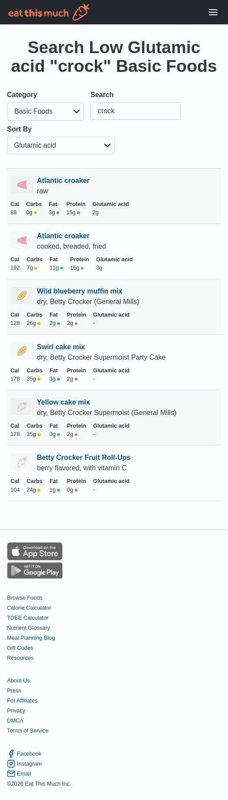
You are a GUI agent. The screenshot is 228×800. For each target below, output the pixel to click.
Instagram (24, 763)
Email (19, 774)
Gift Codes (20, 648)
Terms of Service (27, 730)
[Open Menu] (213, 12)
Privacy (16, 710)
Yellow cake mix (64, 402)
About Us (18, 680)
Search (102, 94)
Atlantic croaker (64, 180)
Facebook (24, 753)
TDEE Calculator (27, 617)
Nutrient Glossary (28, 627)
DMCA (15, 720)
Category (22, 94)
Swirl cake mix (62, 347)
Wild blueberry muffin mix (80, 291)
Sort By (19, 129)
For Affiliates (22, 700)
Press (14, 690)
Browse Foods (25, 597)
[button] (45, 111)
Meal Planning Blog (31, 638)
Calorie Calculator (29, 607)
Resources (20, 658)
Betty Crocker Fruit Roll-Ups (85, 457)
